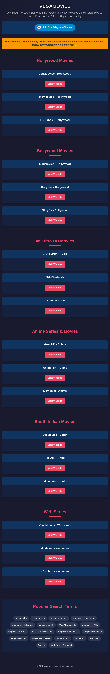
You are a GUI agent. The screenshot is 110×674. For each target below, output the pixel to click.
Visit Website (55, 84)
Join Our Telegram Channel (55, 27)
